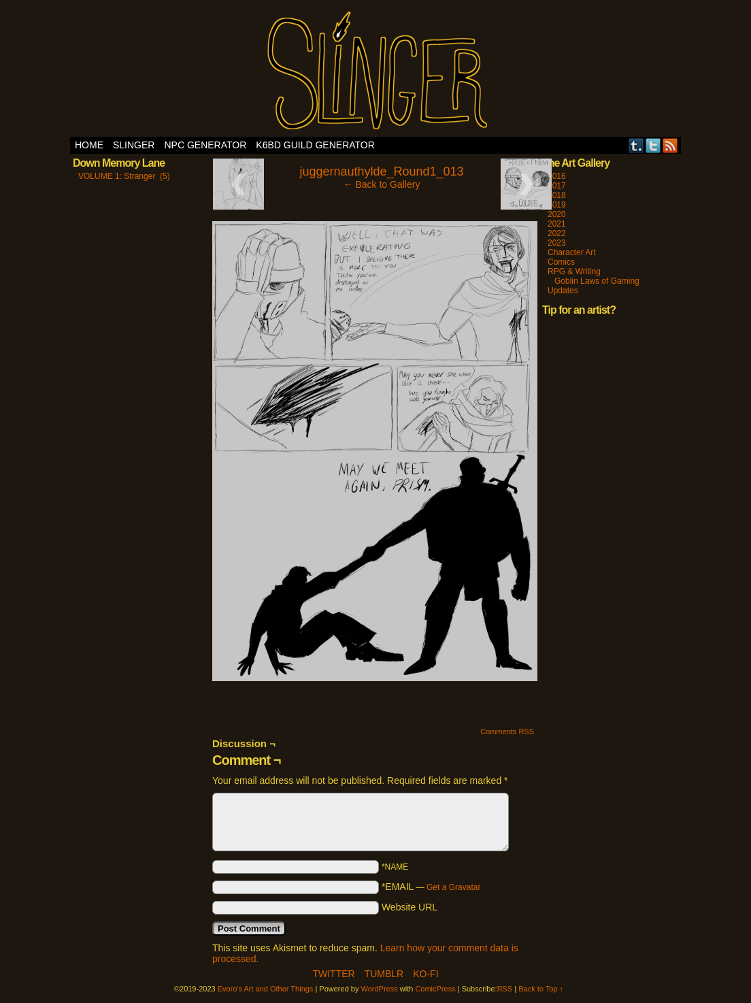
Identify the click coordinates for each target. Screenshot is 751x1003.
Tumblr (636, 145)
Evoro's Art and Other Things (375, 72)
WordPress (379, 989)
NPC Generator (205, 144)
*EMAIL (431, 886)
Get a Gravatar (453, 887)
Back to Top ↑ (540, 989)
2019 (557, 205)
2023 (557, 243)
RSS (670, 145)
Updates (563, 290)
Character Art (572, 252)
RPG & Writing (574, 271)
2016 (557, 176)
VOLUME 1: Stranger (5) (124, 176)
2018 (557, 195)
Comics (561, 262)
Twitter (653, 145)
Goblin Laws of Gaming (596, 281)
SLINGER (133, 144)
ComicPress (435, 989)
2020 (557, 214)
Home (89, 144)
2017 (557, 186)
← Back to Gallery (382, 184)
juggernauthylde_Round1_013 (381, 171)
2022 (557, 233)
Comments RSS (507, 731)
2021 (557, 224)
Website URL (409, 907)
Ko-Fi (425, 973)
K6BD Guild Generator (315, 144)
